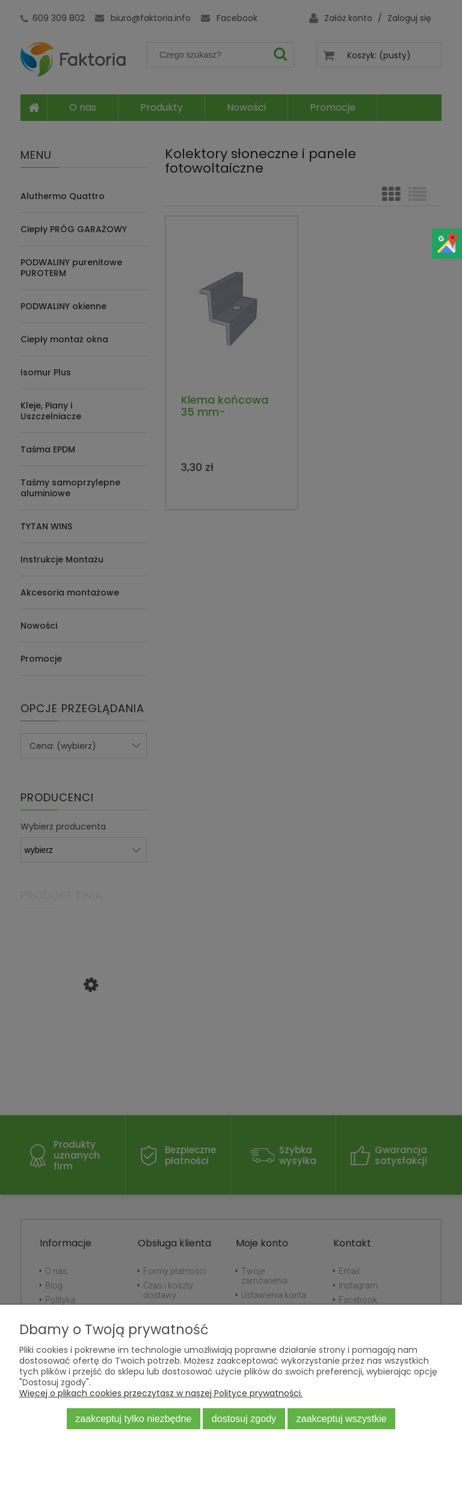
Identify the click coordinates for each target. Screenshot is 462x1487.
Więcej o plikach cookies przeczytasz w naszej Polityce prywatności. (161, 1393)
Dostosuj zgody (244, 1418)
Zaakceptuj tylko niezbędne (133, 1418)
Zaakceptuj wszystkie (342, 1418)
